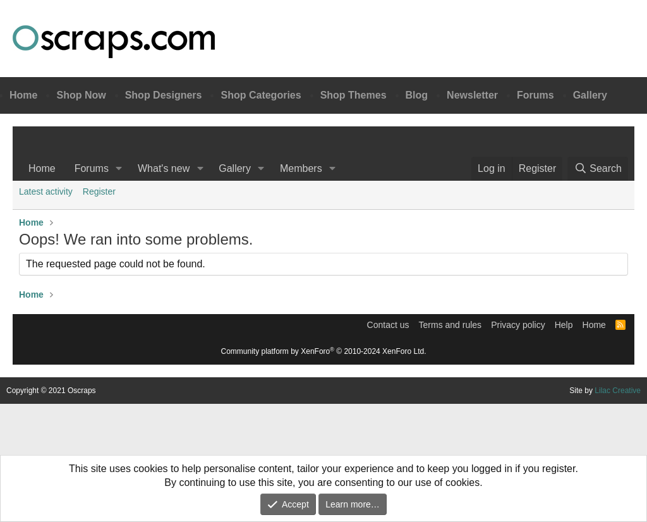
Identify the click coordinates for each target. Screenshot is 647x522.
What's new (164, 168)
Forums (535, 95)
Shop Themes (353, 95)
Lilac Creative (618, 390)
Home (23, 95)
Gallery (590, 95)
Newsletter (472, 95)
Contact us (388, 325)
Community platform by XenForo (323, 351)
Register (99, 191)
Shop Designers (163, 95)
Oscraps (114, 41)
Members (301, 168)
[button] (119, 169)
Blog (417, 95)
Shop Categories (261, 95)
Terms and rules (450, 325)
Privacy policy (518, 325)
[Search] (597, 169)
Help (564, 325)
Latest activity (46, 191)
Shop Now (81, 95)
